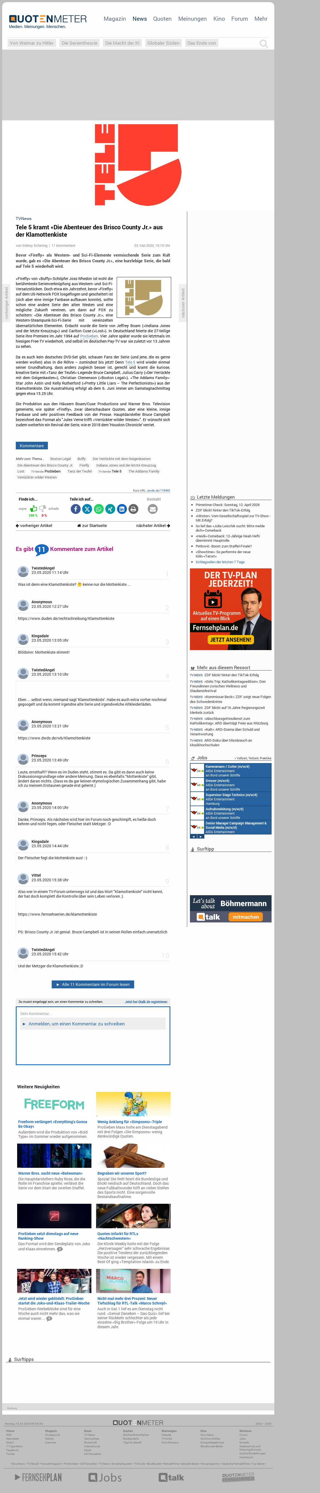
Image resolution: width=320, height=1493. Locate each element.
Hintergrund (52, 1435)
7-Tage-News (14, 1446)
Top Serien (258, 1463)
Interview (50, 1442)
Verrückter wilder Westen (37, 477)
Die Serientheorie (79, 43)
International (92, 1446)
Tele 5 (130, 362)
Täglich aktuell (132, 1442)
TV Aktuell (33, 1463)
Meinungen (192, 18)
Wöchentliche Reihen (136, 1435)
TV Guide (139, 1463)
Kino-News (207, 1435)
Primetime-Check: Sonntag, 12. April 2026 (228, 504)
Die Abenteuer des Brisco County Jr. (45, 465)
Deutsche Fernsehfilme (236, 1463)
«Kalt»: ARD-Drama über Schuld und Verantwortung (225, 731)
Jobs (242, 1438)
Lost (20, 471)
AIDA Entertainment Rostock (228, 827)
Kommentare (32, 445)
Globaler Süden (163, 43)
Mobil (10, 1442)
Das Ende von (201, 43)
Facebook (12, 1450)
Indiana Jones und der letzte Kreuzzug (126, 465)
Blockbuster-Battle (212, 1446)
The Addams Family (143, 471)
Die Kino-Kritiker (210, 1438)
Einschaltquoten (122, 1463)
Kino (219, 18)
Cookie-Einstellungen (252, 1453)
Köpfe (87, 1450)
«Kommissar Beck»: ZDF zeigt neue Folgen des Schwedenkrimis (230, 698)
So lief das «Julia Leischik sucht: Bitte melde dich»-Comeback (230, 528)
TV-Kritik (167, 1438)
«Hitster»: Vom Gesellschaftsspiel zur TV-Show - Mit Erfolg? (233, 518)
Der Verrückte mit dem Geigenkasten (121, 458)
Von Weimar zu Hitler (32, 43)
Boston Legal (60, 458)
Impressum (246, 1457)
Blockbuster (154, 1463)
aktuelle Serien (190, 1463)
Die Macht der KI (122, 43)
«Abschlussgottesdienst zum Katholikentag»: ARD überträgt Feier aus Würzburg (229, 720)
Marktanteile (131, 1438)
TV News (104, 1463)
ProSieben (89, 336)
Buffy (82, 458)
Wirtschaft (90, 1442)
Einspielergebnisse (212, 1442)
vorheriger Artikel (34, 525)
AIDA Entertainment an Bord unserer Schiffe (220, 770)
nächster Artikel (153, 525)
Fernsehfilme (171, 1463)
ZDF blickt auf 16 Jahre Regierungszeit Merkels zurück (227, 709)
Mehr (260, 18)
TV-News (89, 1435)
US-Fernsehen (92, 1454)
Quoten (162, 18)
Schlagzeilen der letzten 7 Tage (220, 561)
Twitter (10, 1454)
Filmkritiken (71, 1463)
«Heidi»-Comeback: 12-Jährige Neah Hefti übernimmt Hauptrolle (228, 538)
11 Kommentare (63, 245)
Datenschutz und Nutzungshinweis (250, 1448)
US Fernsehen (88, 1463)
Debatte (166, 1435)
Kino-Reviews (170, 1442)
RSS (8, 1435)
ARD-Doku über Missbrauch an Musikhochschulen (221, 742)
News (140, 18)
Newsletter (12, 1438)
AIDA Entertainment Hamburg (223, 799)
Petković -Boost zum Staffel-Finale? (224, 546)
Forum (239, 18)
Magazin (115, 18)
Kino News (18, 1463)
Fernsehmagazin (51, 1463)
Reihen (49, 1438)
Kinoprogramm (210, 1463)
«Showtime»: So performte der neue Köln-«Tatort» (223, 554)
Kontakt (244, 1442)
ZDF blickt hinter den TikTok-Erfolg (223, 510)
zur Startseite (92, 525)
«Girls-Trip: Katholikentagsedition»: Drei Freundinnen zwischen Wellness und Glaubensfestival (228, 686)
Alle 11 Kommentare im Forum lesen (93, 984)
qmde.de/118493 (158, 490)
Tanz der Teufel (79, 471)
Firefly (84, 465)
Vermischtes (91, 1438)
